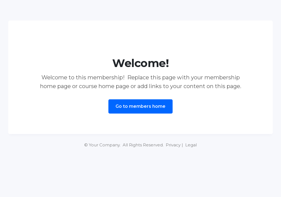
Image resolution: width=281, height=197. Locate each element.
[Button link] (140, 106)
